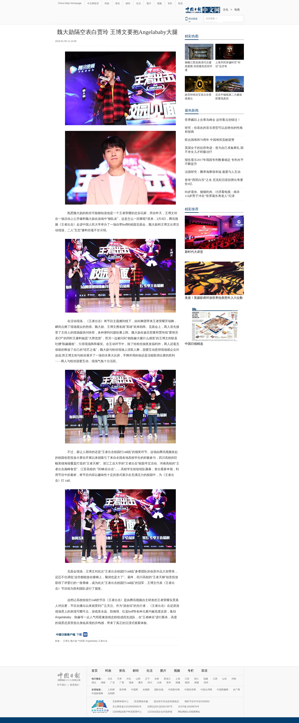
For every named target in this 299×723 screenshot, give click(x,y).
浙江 (196, 678)
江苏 (187, 678)
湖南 (103, 682)
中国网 (134, 689)
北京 (110, 678)
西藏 (178, 682)
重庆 (140, 682)
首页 (95, 670)
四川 (150, 682)
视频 (159, 3)
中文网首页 (93, 3)
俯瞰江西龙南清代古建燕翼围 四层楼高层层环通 (198, 66)
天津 (119, 678)
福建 (205, 678)
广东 (112, 682)
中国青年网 (174, 689)
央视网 (146, 689)
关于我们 (61, 685)
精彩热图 (192, 36)
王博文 (66, 641)
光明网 (111, 693)
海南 (131, 682)
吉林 (156, 678)
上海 (177, 678)
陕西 (187, 682)
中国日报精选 (194, 343)
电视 (237, 9)
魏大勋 (73, 641)
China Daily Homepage (69, 3)
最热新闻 (192, 110)
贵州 (168, 682)
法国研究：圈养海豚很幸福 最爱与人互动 (212, 171)
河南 (233, 678)
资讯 (117, 3)
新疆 (196, 682)
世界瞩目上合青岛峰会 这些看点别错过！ (212, 119)
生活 (138, 3)
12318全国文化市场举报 (159, 711)
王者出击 (102, 641)
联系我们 (74, 685)
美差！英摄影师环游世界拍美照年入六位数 (214, 297)
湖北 (94, 682)
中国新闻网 (97, 693)
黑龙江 (167, 678)
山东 (224, 678)
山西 (138, 678)
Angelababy (91, 641)
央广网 (236, 689)
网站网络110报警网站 (189, 711)
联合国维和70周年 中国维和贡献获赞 (209, 139)
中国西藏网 (222, 689)
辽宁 (147, 678)
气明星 (81, 641)
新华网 (122, 689)
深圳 (206, 682)
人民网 (111, 689)
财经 (128, 3)
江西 (215, 678)
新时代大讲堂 (194, 251)
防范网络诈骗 (141, 701)
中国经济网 (190, 689)
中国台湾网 (206, 689)
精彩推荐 (192, 209)
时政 (107, 3)
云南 (159, 682)
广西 (122, 682)
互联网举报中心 (121, 701)
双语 (180, 3)
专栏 (170, 3)
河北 (128, 678)
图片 (149, 3)
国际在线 (158, 689)
